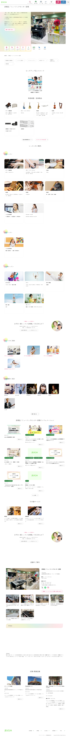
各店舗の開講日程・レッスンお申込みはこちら (29, 330)
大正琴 (49, 194)
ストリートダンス (32, 284)
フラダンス (38, 284)
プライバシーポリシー (42, 735)
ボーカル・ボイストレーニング (31, 216)
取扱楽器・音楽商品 (9, 60)
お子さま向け (8, 282)
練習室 (5, 516)
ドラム (47, 172)
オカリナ (9, 195)
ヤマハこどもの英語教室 (48, 355)
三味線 (55, 194)
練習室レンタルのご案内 (30, 485)
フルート (11, 194)
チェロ (58, 112)
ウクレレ (22, 112)
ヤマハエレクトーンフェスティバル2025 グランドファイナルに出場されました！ (55, 462)
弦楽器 (27, 192)
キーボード (10, 114)
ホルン (40, 115)
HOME (5, 55)
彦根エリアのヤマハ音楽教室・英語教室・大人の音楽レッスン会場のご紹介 (34, 462)
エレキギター (28, 172)
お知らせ (46, 3)
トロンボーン (42, 114)
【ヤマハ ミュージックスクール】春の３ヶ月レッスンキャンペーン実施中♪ (34, 439)
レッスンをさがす (29, 3)
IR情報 (39, 730)
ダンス (10, 284)
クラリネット (42, 112)
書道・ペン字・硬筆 (29, 306)
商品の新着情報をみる (27, 139)
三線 (52, 194)
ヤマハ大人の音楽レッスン (28, 355)
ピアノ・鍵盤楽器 (9, 170)
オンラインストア (51, 3)
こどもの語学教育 (9, 248)
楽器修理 (27, 516)
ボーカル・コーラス (29, 214)
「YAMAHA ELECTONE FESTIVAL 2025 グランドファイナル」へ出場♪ (13, 485)
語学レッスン (8, 232)
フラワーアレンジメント (38, 306)
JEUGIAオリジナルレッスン (9, 368)
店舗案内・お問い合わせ (52, 60)
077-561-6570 (50, 693)
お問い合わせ (63, 2)
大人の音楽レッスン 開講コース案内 (11, 462)
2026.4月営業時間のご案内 (9, 437)
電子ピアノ (11, 112)
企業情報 (31, 730)
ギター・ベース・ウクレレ (30, 170)
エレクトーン (11, 172)
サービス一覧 (41, 3)
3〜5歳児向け (13, 216)
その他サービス (41, 60)
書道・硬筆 (14, 284)
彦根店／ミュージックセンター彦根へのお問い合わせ (52, 591)
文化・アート (28, 304)
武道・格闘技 (48, 282)
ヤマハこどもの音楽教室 (8, 355)
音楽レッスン (8, 154)
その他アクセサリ (9, 131)
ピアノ (7, 112)
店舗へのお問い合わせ (10, 29)
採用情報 (54, 730)
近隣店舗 (7, 63)
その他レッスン (9, 266)
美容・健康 (7, 304)
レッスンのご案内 (20, 60)
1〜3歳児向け (8, 216)
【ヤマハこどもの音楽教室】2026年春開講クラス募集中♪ (35, 90)
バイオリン (54, 112)
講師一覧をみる (35, 414)
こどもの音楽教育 (9, 214)
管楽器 (7, 192)
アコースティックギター (35, 172)
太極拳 (47, 284)
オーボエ (43, 115)
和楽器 (47, 192)
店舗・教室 (35, 3)
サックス (37, 112)
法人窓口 (47, 730)
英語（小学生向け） (16, 250)
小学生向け (18, 216)
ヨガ (6, 306)
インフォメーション (31, 60)
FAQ (62, 730)
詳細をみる (20, 439)
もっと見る (35, 495)
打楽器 (47, 170)
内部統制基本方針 (48, 735)
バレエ (7, 284)
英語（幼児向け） (9, 250)
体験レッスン (58, 2)
